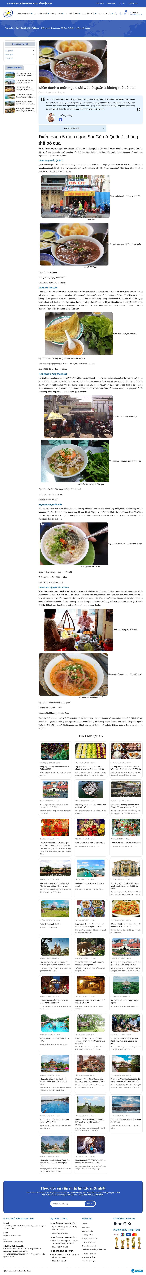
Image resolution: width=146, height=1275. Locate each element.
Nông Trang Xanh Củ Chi (50, 924)
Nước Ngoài (9, 54)
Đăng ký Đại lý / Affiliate (90, 1238)
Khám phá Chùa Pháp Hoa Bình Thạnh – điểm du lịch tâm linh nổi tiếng (53, 1081)
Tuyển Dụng (132, 3)
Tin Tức (122, 3)
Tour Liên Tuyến (88, 13)
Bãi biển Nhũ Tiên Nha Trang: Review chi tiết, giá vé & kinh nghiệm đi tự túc (25, 96)
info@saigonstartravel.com (12, 1235)
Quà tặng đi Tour (87, 1235)
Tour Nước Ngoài (41, 13)
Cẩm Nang (111, 3)
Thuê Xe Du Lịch (104, 13)
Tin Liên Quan (91, 736)
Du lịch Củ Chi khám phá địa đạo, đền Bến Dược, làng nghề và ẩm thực (124, 1040)
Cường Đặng (65, 115)
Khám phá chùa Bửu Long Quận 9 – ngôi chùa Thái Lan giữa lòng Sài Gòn (54, 1162)
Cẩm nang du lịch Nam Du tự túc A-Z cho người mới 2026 (25, 75)
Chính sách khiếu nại (89, 1257)
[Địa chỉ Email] (73, 1204)
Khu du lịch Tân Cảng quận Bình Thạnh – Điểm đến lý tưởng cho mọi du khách (90, 1040)
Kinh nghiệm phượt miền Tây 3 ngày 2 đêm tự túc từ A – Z (25, 110)
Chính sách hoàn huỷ (89, 1246)
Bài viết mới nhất (14, 68)
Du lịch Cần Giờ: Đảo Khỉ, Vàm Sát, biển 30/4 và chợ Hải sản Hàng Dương (89, 1122)
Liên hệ (84, 1224)
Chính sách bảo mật (88, 1242)
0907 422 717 (18, 1242)
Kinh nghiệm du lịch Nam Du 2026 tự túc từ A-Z (25, 81)
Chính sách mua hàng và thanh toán (94, 1250)
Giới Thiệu (100, 3)
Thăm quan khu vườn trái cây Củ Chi (126, 843)
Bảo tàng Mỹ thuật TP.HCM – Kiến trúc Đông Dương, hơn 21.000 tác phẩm (124, 886)
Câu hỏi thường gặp (88, 1261)
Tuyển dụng (86, 1227)
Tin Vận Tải (9, 58)
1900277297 (137, 15)
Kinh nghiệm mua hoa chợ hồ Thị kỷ (90, 843)
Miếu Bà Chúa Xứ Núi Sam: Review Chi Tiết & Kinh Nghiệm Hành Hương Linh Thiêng (25, 103)
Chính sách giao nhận (89, 1253)
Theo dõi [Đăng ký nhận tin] (89, 1204)
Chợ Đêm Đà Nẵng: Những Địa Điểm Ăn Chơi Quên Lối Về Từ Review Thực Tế (25, 88)
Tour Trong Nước (24, 13)
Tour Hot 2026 (56, 13)
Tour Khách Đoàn (72, 13)
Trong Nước (9, 50)
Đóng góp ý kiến (87, 1231)
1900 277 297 (8, 1242)
